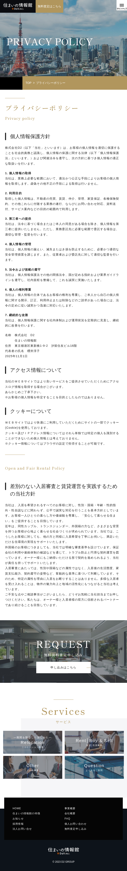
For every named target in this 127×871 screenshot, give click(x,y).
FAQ (67, 818)
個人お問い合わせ (76, 823)
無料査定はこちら (49, 6)
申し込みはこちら (63, 667)
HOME (17, 808)
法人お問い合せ (22, 828)
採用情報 (18, 823)
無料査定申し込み (76, 828)
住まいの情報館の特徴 (26, 813)
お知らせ (18, 818)
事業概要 (70, 808)
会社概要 (70, 813)
